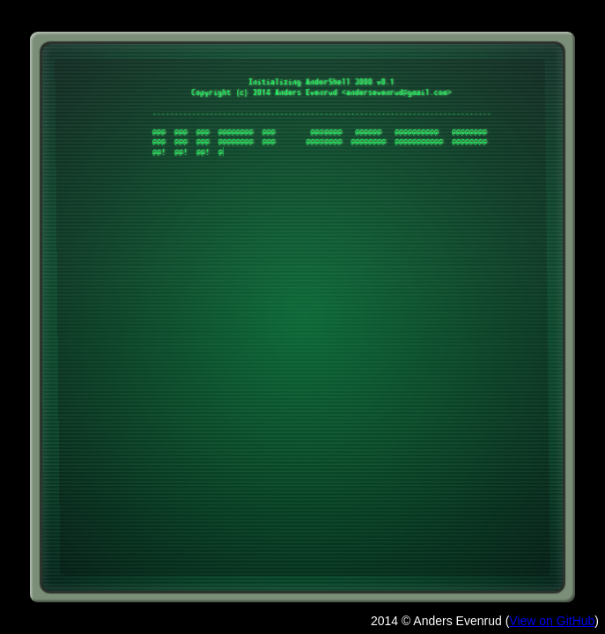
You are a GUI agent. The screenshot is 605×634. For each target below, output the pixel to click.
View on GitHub (551, 621)
